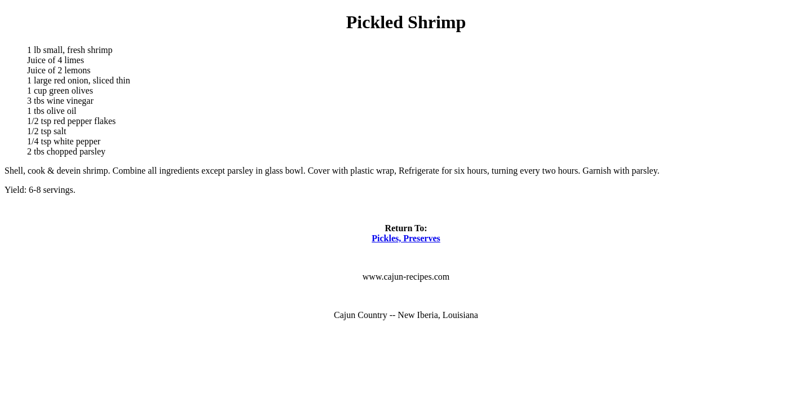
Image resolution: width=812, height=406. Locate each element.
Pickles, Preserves (406, 238)
